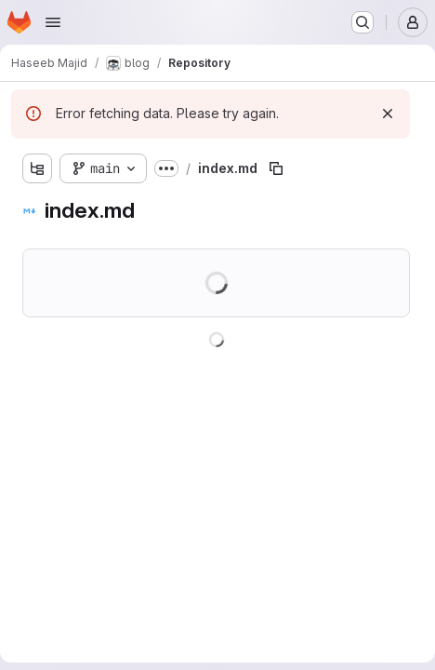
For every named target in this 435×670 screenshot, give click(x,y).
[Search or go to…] (362, 22)
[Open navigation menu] (53, 22)
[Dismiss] (387, 113)
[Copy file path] (276, 168)
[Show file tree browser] (37, 168)
